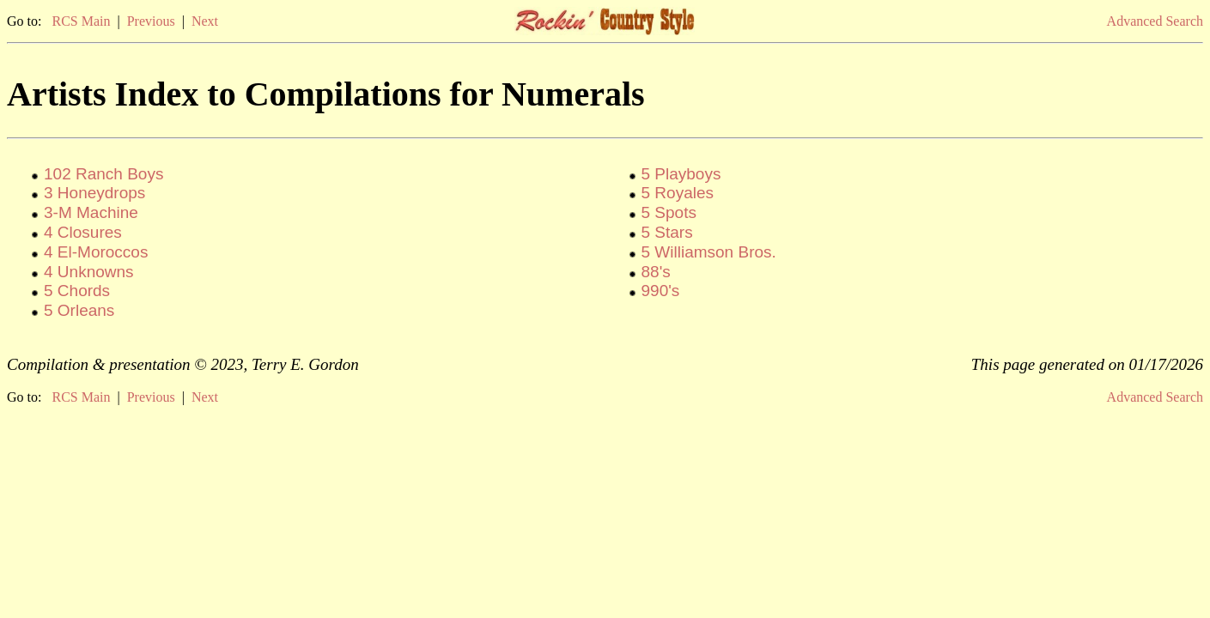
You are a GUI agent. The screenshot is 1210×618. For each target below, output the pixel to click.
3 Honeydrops (94, 193)
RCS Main (81, 21)
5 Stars (667, 232)
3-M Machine (91, 212)
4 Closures (83, 232)
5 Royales (677, 193)
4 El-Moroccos (96, 252)
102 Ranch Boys (103, 174)
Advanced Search (1155, 21)
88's (656, 272)
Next (205, 21)
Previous (151, 21)
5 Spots (668, 212)
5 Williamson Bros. (708, 252)
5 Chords (77, 291)
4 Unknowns (89, 272)
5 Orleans (79, 310)
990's (660, 291)
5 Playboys (681, 174)
